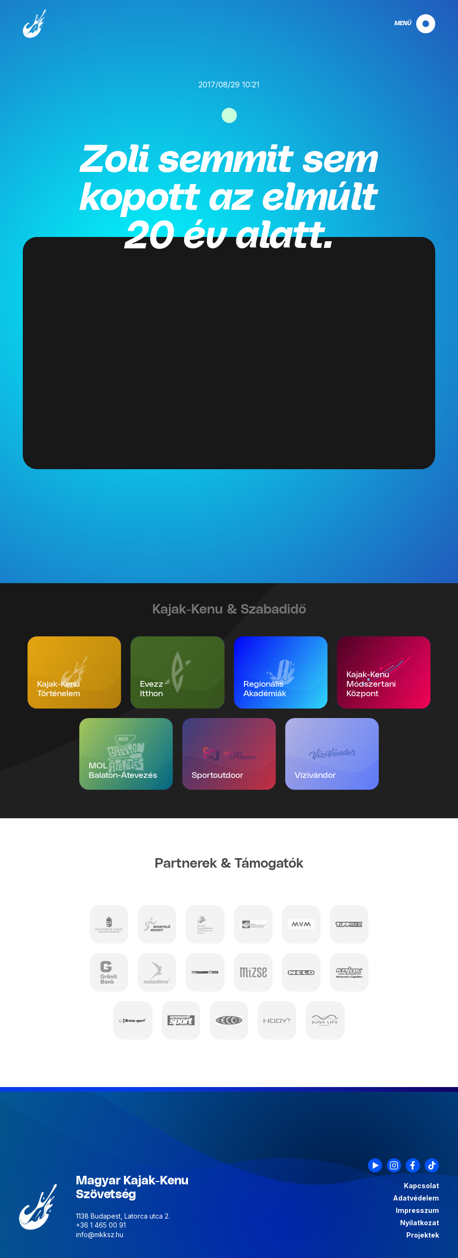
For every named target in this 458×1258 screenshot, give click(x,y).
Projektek (422, 1235)
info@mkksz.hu (99, 1234)
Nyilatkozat (419, 1223)
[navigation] (406, 23)
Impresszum (417, 1210)
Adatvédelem (416, 1198)
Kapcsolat (421, 1186)
